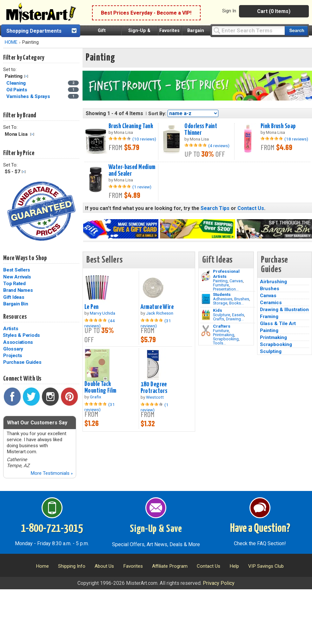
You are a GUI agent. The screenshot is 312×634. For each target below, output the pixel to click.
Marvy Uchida (102, 313)
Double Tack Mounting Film (100, 387)
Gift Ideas (13, 297)
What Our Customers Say (37, 423)
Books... (236, 303)
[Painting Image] (205, 276)
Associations (18, 342)
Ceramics (271, 302)
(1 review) (141, 186)
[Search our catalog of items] (296, 31)
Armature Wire (157, 307)
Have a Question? (260, 528)
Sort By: (157, 113)
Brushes (241, 299)
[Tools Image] (205, 331)
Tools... (219, 343)
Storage (220, 303)
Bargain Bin (15, 304)
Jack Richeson (159, 313)
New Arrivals (17, 277)
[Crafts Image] (205, 315)
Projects (12, 355)
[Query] (248, 30)
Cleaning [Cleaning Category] (16, 83)
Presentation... (226, 289)
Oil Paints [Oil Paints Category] (17, 90)
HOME (11, 42)
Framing (269, 316)
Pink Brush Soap (278, 126)
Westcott (155, 397)
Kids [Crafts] (217, 310)
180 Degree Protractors (154, 387)
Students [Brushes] (222, 294)
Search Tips (215, 208)
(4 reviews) (218, 145)
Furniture (221, 285)
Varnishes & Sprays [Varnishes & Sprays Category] (28, 96)
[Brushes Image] (205, 299)
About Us (104, 566)
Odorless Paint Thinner (200, 129)
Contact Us (250, 208)
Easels (238, 314)
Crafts (218, 319)
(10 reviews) (144, 138)
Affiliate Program (170, 566)
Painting (220, 280)
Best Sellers (16, 270)
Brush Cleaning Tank (131, 126)
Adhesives (222, 299)
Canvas (236, 280)
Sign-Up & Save (156, 529)
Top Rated (14, 283)
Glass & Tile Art (278, 323)
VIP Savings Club (266, 566)
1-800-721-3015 (52, 528)
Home (42, 566)
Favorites (169, 30)
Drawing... (235, 319)
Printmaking (223, 334)
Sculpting (271, 351)
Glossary (13, 349)
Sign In (229, 11)
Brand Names (18, 290)
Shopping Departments (34, 31)
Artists (10, 328)
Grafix (95, 396)
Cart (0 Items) (273, 11)
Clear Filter (26, 76)
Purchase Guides (22, 362)
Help (234, 566)
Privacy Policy (219, 583)
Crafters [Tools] (221, 326)
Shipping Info (71, 566)
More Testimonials (51, 473)
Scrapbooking (226, 339)
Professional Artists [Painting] (226, 274)
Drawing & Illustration (284, 309)
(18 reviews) (296, 138)
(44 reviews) (99, 323)
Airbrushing (273, 281)
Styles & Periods (21, 335)
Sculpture (221, 314)
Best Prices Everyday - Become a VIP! (146, 13)
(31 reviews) (156, 323)
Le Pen (91, 307)
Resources (15, 317)
